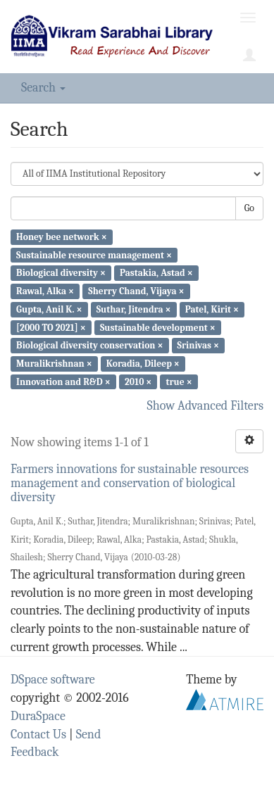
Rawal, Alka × (45, 291)
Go (249, 208)
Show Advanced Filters (205, 405)
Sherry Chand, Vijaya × (136, 291)
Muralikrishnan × (54, 363)
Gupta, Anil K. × (49, 309)
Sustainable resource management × (94, 254)
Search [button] (43, 87)
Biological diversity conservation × (89, 345)
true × (179, 381)
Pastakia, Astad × (156, 272)
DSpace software (53, 679)
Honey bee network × (61, 237)
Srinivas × (198, 345)
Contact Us (38, 734)
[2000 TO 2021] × (51, 327)
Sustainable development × (158, 327)
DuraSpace (38, 716)
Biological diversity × (61, 272)
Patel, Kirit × (212, 309)
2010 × (138, 381)
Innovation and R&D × (63, 381)
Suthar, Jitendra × (133, 309)
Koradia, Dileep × (143, 363)
